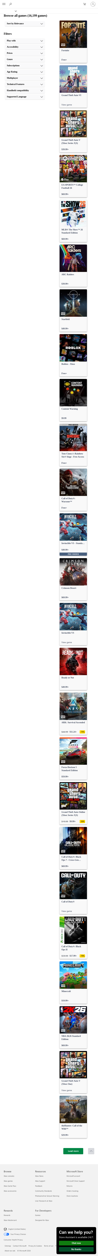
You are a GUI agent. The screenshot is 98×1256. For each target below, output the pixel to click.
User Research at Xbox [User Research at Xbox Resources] (43, 1201)
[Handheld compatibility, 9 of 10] (25, 90)
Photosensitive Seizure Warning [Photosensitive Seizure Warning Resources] (47, 1196)
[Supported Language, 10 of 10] (25, 96)
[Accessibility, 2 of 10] (25, 46)
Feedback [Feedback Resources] (38, 1186)
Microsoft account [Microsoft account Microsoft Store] (73, 1176)
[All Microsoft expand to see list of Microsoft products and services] (4, 4)
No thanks (76, 1249)
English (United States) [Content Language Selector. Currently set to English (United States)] (17, 1229)
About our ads (10, 1251)
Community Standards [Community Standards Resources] (43, 1191)
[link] (73, 42)
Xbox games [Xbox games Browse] (8, 1181)
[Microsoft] (49, 2)
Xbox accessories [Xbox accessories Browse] (10, 1191)
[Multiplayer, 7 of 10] (25, 78)
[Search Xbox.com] (11, 4)
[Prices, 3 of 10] (25, 53)
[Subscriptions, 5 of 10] (25, 65)
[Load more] (73, 1151)
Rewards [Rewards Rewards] (7, 1215)
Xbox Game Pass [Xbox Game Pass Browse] (10, 1186)
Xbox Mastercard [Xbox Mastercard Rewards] (10, 1220)
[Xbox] (8, 11)
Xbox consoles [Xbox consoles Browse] (9, 1176)
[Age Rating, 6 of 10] (25, 71)
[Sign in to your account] (93, 4)
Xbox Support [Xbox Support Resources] (40, 1181)
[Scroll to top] (91, 1151)
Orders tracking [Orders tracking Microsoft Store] (72, 1191)
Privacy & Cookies (35, 1246)
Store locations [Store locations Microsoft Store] (72, 1196)
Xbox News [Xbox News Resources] (39, 1176)
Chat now (76, 1243)
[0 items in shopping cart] (85, 4)
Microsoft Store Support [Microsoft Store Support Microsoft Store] (76, 1181)
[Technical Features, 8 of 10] (25, 84)
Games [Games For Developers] (37, 1215)
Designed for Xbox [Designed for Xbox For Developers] (42, 1220)
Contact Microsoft (19, 1246)
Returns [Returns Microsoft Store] (69, 1186)
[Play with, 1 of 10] (25, 40)
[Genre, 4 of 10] (25, 59)
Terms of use (48, 1246)
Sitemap (8, 1246)
